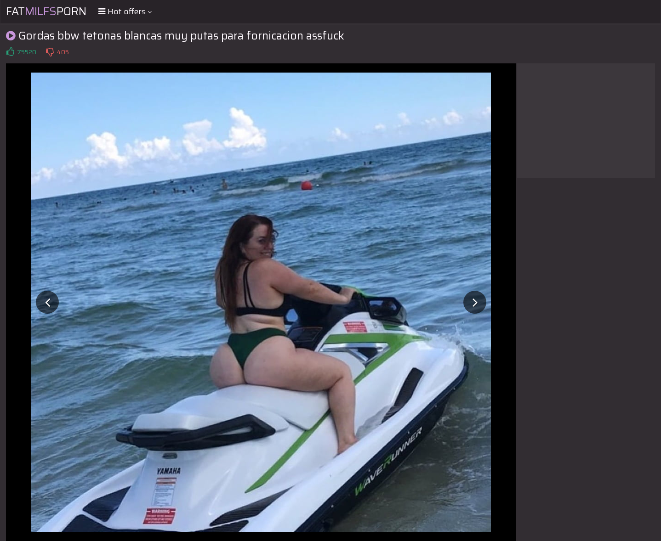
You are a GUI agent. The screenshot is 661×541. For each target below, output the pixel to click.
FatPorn (46, 11)
